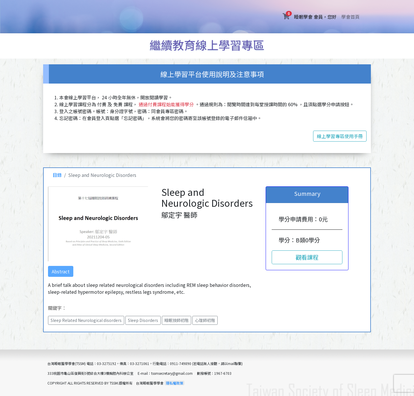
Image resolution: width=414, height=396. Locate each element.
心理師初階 (205, 320)
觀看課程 (307, 257)
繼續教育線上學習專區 (207, 44)
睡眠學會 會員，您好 (316, 16)
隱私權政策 (174, 382)
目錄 (57, 174)
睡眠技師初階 (176, 320)
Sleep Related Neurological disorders (86, 320)
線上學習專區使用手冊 (340, 136)
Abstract (61, 271)
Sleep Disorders (143, 320)
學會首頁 (350, 16)
